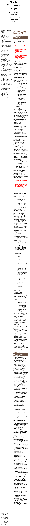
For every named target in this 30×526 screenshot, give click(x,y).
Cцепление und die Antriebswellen (5, 89)
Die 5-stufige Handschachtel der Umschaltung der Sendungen (5, 54)
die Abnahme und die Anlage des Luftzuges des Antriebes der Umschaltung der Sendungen (20, 157)
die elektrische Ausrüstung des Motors (6, 44)
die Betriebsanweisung (6, 32)
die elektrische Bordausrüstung (4, 96)
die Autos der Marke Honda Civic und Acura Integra (6, 30)
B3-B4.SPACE (4, 521)
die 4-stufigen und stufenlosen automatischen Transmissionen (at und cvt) (6, 85)
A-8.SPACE (3, 524)
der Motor (4, 35)
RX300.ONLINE (5, 518)
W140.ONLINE (4, 520)
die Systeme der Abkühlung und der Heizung (5, 38)
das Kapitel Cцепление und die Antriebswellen (20, 112)
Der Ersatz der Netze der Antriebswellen (6, 61)
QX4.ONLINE (4, 513)
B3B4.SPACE (4, 522)
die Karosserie (5, 94)
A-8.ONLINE (4, 516)
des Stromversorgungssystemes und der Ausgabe (6, 41)
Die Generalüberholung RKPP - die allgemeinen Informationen (6, 80)
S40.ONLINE (4, 514)
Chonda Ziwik (4, 27)
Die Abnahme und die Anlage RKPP (6, 77)
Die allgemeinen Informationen (5, 58)
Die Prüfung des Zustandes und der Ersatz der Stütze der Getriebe (6, 64)
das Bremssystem (5, 90)
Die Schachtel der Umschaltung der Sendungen (5, 50)
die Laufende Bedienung (7, 34)
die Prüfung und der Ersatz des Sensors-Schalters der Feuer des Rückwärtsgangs (21, 97)
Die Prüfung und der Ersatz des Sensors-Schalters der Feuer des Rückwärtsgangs (6, 73)
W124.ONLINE (4, 517)
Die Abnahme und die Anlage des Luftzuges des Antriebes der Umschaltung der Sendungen (6, 68)
